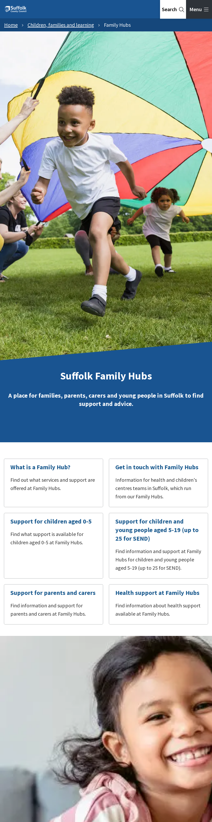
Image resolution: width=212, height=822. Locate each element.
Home (11, 25)
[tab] (173, 9)
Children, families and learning (61, 25)
